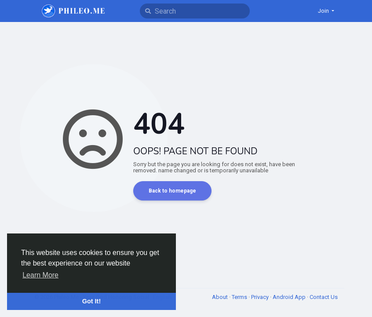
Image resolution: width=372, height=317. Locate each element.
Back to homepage (172, 191)
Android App (290, 297)
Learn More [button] (40, 275)
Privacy (260, 297)
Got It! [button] (91, 301)
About (220, 297)
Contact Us (324, 297)
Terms (240, 297)
